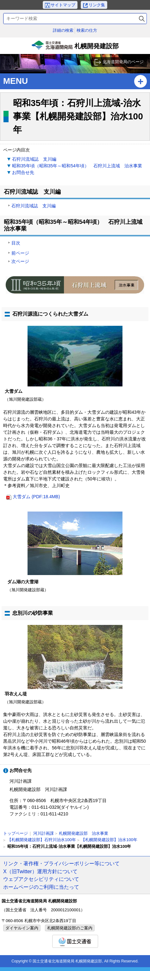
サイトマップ (63, 5)
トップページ (15, 833)
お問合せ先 (23, 172)
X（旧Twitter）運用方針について (40, 871)
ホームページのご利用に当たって (41, 887)
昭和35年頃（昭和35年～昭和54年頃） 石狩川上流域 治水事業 (77, 165)
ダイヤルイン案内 (21, 928)
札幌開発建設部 (75, 47)
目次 (15, 242)
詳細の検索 (63, 30)
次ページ (20, 261)
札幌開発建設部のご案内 (69, 928)
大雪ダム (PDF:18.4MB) (36, 496)
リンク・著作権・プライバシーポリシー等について (61, 863)
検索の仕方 (87, 30)
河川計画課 (43, 833)
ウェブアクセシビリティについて (41, 879)
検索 (142, 18)
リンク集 (97, 5)
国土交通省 (75, 941)
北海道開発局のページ (123, 61)
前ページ (20, 253)
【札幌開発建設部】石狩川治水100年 (41, 839)
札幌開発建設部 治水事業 (83, 833)
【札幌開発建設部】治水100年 (109, 839)
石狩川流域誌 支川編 (34, 159)
